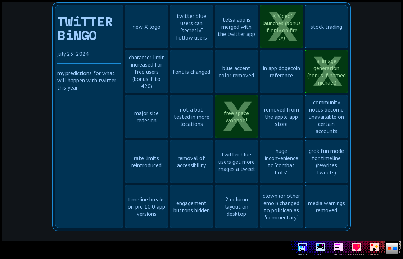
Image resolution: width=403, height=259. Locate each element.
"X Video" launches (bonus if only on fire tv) (281, 26)
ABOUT (302, 249)
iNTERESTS (356, 249)
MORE (374, 249)
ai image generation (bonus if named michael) (326, 71)
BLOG (338, 249)
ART (320, 249)
